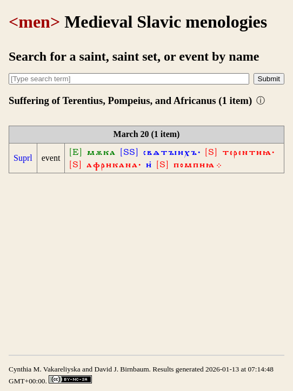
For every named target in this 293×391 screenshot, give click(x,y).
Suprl (23, 157)
